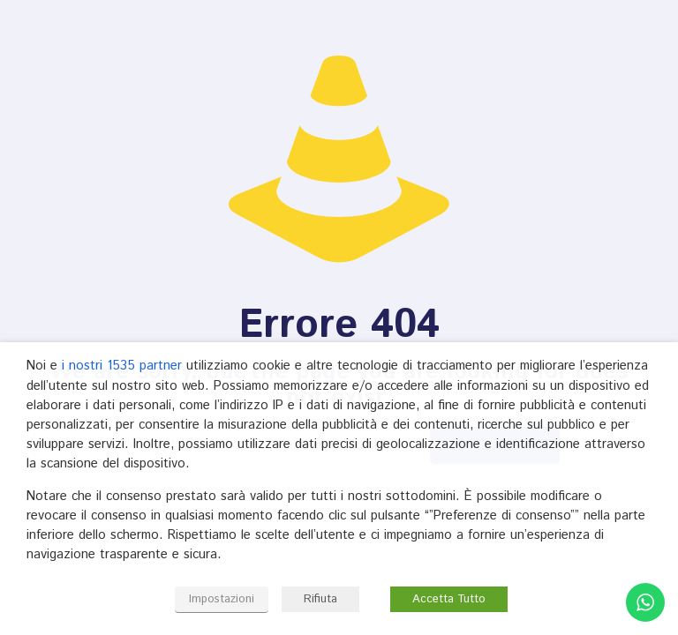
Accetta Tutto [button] (449, 599)
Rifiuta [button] (320, 599)
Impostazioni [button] (221, 599)
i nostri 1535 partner (122, 365)
